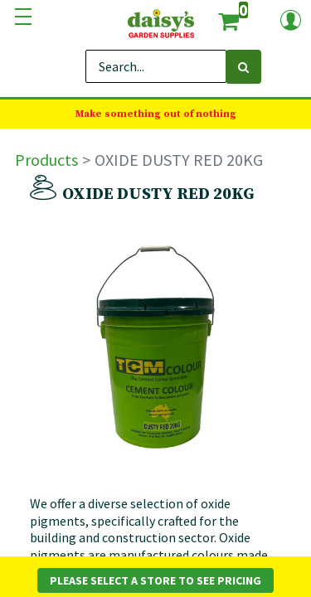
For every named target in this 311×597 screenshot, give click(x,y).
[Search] (243, 67)
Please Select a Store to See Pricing (155, 580)
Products (46, 159)
